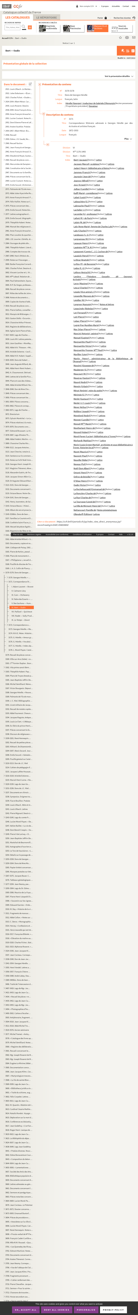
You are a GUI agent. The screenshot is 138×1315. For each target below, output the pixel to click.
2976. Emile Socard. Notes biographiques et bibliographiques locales (19, 210)
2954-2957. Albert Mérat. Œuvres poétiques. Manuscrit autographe (18, 130)
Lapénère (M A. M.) (83, 247)
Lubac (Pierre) (80, 321)
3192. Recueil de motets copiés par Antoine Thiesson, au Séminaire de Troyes (19, 709)
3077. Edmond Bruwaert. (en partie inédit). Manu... (19, 431)
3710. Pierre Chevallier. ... (19, 1284)
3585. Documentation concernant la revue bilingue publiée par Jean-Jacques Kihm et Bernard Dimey (18, 1067)
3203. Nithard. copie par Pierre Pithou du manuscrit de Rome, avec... (19, 746)
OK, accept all (26, 1309)
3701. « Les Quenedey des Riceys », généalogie (19, 1246)
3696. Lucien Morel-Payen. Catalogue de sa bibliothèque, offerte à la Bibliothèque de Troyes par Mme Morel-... (19, 1226)
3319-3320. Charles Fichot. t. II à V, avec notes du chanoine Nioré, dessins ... (19, 942)
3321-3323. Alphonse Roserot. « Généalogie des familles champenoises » (19, 946)
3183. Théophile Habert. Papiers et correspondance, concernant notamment (18, 671)
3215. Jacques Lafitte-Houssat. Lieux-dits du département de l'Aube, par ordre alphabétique (19, 771)
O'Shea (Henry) (81, 480)
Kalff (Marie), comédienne (86, 193)
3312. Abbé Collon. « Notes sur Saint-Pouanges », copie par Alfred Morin (19, 917)
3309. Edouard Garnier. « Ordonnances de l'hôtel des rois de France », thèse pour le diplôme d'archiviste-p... (19, 905)
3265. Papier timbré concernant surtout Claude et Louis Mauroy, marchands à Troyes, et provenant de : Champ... (19, 867)
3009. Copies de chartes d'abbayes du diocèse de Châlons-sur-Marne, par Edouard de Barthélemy (19, 301)
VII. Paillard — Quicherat (22, 611)
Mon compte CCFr (89, 6)
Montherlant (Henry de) (84, 428)
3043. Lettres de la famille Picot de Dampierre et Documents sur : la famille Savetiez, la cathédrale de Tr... (19, 376)
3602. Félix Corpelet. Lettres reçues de (18, 1096)
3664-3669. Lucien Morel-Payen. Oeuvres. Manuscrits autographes (18, 1201)
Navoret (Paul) (80, 455)
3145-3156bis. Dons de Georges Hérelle (18, 514)
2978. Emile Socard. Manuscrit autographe (19, 218)
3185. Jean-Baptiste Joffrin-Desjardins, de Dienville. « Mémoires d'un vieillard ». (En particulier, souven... (19, 680)
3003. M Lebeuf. (19, 276)
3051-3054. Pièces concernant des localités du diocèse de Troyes (18, 401)
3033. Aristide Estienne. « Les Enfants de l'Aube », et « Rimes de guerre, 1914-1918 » (19, 351)
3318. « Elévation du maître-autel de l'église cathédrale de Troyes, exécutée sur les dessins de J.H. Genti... (19, 938)
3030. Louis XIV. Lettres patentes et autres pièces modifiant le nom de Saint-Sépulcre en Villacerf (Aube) (19, 339)
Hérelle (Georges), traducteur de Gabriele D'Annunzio (90, 103)
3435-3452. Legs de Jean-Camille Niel (18, 1000)
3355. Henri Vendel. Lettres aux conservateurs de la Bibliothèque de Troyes (18, 967)
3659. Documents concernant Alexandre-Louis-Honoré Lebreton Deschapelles (19, 1180)
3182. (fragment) (18, 667)
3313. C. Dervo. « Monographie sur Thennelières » (19, 921)
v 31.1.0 (130, 534)
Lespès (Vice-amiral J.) (84, 291)
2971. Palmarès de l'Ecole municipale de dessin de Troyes (19, 189)
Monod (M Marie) (82, 423)
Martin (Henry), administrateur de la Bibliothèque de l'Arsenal (103, 360)
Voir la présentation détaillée (117, 76)
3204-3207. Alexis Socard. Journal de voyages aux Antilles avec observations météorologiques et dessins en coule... (19, 750)
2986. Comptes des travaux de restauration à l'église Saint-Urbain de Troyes (19, 251)
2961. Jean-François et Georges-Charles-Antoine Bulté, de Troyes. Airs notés (19, 147)
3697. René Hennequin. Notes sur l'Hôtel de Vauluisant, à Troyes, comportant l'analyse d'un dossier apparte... (19, 1230)
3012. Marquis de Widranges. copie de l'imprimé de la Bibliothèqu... (19, 314)
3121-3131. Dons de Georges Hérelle (18, 485)
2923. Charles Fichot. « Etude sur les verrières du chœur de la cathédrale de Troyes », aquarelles (19, 97)
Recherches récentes (124, 18)
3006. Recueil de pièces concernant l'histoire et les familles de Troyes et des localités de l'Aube (19, 289)
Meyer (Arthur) (80, 407)
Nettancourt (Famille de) (85, 510)
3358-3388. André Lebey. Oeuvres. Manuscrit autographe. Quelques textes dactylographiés (18, 975)
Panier (102, 18)
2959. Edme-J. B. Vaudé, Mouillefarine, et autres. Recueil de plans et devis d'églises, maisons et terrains (18, 139)
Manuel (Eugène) (81, 337)
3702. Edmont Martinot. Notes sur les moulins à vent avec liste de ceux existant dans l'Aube (19, 1251)
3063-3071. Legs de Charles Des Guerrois (18, 410)
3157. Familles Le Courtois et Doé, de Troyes (19, 518)
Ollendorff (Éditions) (83, 514)
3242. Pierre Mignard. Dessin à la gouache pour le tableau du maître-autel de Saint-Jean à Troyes (19, 813)
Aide (133, 6)
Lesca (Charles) (81, 287)
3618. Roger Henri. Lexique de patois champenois (19, 1130)
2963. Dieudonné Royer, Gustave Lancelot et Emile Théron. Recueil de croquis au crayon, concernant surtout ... (19, 155)
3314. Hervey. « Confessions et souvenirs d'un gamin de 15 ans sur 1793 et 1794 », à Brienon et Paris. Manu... (19, 925)
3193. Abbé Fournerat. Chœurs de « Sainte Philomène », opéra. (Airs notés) (19, 713)
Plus (126, 138)
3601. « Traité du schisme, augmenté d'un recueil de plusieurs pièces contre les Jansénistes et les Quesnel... (19, 1092)
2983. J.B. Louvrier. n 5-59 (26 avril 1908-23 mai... (19, 239)
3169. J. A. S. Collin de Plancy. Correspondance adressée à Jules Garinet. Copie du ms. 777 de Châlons (19, 568)
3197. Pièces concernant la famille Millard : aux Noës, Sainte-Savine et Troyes (19, 730)
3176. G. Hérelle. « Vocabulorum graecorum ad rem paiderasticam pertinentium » (20, 641)
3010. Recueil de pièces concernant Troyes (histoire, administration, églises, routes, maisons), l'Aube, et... (18, 305)
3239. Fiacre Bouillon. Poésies (17, 800)
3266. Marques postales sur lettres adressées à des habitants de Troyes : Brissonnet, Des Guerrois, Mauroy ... (19, 871)
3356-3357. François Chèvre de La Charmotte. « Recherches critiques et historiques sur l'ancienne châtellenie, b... (18, 971)
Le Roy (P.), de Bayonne (84, 264)
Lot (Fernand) (80, 312)
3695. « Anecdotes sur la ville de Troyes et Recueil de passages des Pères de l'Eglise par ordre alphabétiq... (19, 1221)
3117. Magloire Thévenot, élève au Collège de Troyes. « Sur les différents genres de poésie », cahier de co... (19, 468)
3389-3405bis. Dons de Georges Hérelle (18, 980)
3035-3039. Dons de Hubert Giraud (18, 360)
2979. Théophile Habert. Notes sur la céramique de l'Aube (19, 222)
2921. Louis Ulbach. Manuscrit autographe (19, 89)
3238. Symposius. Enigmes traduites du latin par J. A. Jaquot (19, 796)
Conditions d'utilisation (82, 534)
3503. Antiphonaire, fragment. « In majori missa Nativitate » (19, 1017)
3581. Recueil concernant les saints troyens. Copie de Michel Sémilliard (18, 1050)
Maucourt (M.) (80, 373)
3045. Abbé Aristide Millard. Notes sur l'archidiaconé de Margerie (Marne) (19, 385)
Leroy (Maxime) (81, 283)
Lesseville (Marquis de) (84, 296)
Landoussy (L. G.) (81, 234)
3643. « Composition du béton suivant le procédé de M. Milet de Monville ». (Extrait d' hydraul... (19, 1159)
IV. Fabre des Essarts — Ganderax (23, 599)
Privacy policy (113, 1310)
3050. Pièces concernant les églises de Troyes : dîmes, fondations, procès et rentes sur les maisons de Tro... (18, 397)
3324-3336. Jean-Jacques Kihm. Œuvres (18, 950)
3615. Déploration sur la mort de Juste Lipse (19, 1117)
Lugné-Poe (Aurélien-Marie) (86, 325)
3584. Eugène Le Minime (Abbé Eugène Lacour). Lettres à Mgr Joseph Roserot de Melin (19, 1063)
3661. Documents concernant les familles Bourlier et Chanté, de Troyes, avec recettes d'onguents (19, 1188)
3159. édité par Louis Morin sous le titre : (19, 526)
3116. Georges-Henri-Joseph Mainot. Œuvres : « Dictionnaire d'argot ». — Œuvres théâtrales (19, 464)
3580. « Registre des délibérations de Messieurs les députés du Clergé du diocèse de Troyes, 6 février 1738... (19, 1046)
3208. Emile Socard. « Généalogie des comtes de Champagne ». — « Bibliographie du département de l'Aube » (19, 755)
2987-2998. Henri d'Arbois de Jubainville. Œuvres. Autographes (18, 255)
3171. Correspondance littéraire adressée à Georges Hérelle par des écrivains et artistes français (19, 581)
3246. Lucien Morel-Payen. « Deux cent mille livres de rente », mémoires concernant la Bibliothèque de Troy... (19, 821)
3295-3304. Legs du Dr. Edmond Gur (18, 888)
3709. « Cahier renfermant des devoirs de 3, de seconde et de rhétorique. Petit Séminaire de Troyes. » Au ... (19, 1280)
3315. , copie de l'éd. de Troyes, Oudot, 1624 (19, 930)
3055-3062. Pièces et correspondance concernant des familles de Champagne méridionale (18, 406)
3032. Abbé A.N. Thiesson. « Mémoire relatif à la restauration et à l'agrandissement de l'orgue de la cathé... (19, 347)
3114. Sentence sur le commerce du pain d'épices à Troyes (19, 456)
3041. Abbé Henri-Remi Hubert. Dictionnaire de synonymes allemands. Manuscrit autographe (19, 368)
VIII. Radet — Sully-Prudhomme (23, 615)
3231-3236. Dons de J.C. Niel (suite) (18, 788)
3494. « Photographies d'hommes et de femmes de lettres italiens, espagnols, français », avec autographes (18, 1009)
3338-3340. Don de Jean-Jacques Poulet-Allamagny (18, 959)
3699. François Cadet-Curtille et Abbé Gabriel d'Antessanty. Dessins (19, 1238)
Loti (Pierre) (79, 316)
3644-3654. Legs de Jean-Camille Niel (18, 1163)
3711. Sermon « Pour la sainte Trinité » (19, 1288)
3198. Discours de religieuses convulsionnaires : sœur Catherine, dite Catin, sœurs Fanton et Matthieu (19, 734)
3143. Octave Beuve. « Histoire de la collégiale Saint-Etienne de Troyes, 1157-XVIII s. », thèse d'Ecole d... (18, 505)
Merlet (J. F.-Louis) (82, 403)
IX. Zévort (21, 620)
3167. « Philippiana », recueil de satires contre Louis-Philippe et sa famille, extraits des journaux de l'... (19, 560)
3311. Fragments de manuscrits (18, 913)
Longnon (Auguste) (82, 304)
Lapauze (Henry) (81, 243)
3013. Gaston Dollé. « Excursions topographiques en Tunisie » (19, 318)
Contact (126, 6)
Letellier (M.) (79, 300)
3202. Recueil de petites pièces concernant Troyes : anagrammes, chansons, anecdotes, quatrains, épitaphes (19, 742)
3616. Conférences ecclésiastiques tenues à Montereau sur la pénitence (19, 1121)
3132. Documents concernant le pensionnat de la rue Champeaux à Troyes (19, 489)
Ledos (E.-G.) (79, 268)
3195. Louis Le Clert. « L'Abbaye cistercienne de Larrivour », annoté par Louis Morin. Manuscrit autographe (19, 721)
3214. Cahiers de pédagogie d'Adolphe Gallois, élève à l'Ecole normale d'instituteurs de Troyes (19, 767)
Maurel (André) (80, 382)
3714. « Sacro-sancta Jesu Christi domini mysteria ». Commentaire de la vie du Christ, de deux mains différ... (18, 1301)
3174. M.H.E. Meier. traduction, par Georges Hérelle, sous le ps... (20, 633)
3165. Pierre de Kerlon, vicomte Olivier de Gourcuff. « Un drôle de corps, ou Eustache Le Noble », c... (19, 551)
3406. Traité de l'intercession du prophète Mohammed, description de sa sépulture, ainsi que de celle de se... (19, 984)
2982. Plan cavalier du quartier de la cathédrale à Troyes (19, 235)
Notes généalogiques (107, 510)
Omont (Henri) (80, 472)
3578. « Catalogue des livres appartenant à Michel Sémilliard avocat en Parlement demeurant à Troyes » (19, 1038)
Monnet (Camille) (82, 419)
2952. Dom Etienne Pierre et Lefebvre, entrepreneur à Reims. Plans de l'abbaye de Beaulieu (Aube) (19, 122)
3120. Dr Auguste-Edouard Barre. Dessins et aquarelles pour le (19, 481)
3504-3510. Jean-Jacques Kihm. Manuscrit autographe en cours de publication (18, 1021)
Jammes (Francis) (82, 172)
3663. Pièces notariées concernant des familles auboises (19, 1196)
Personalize (86, 1309)
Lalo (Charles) (80, 230)
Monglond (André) (82, 415)
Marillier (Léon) (81, 354)
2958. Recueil (10, 135)
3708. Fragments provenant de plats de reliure (18, 1276)
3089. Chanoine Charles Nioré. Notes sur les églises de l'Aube (18, 443)
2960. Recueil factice (13, 143)
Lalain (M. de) (80, 222)
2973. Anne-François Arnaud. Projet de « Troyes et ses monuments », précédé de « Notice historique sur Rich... (19, 197)
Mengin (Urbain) (81, 386)
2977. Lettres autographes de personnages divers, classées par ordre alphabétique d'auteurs (18, 214)
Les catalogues (17, 17)
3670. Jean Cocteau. (18, 1205)
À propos (105, 6)
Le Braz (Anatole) (81, 259)
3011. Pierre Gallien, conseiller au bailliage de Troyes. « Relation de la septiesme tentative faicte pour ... (19, 310)
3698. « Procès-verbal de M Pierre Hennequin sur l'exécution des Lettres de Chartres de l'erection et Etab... (19, 1234)
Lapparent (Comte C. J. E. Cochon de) (91, 251)
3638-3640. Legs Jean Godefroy (18, 1146)
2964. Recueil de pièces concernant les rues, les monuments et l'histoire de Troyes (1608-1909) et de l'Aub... (18, 160)
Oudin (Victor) (80, 485)
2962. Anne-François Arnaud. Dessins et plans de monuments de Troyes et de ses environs (19, 151)
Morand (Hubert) (81, 432)
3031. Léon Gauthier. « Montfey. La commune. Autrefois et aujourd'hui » (19, 343)
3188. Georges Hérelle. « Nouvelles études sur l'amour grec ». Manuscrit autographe (19, 692)
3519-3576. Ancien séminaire (17, 1030)
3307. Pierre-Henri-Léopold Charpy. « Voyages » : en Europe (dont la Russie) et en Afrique (19, 896)
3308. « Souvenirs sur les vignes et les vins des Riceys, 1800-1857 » (19, 900)
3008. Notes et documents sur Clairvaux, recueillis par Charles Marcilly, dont (18, 297)
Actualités (116, 6)
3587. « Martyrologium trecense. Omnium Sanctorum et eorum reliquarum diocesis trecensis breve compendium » (19, 1076)
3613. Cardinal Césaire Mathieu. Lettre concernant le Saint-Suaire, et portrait (19, 1109)
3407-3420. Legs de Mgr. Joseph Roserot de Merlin (18, 988)
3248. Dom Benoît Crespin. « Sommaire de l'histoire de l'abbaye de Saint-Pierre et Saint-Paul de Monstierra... (19, 830)
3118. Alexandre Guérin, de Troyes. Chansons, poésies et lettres (19, 472)
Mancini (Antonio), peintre (86, 333)
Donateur (93, 106)
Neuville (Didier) (81, 460)
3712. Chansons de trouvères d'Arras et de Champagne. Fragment (18, 1292)
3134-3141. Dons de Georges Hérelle (18, 497)
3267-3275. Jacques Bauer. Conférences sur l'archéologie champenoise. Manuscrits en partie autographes (18, 875)
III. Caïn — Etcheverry (20, 595)
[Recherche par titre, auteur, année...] (12, 27)
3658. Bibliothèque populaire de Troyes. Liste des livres (19, 1176)
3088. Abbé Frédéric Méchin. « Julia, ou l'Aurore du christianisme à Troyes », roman (19, 439)
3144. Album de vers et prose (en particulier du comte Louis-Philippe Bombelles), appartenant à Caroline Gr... (19, 510)
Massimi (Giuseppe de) (84, 365)
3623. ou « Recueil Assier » (18, 1138)
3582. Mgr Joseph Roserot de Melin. (19, 1055)
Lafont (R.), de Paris (83, 218)
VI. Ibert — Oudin (19, 607)
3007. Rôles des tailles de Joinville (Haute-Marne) (19, 293)
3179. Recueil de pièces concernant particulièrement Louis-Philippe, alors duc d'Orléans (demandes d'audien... (19, 655)
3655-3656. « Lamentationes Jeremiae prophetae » (18, 1167)
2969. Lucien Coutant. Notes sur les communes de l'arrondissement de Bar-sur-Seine (19, 180)
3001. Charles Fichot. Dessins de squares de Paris (19, 268)
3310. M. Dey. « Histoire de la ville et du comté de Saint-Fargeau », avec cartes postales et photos (19, 909)
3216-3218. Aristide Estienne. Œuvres (18, 775)
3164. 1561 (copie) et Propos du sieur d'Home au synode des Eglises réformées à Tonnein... (19, 547)
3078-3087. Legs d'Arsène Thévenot (18, 435)
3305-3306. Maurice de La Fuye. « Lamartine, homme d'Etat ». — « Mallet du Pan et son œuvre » (19, 892)
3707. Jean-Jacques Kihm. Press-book (19, 1271)
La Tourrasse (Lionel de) (85, 501)
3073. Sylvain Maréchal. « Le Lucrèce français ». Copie (19, 418)
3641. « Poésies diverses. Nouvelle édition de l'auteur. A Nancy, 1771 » (19, 1151)
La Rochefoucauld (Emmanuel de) (89, 489)
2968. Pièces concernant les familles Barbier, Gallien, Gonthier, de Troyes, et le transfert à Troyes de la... (19, 176)
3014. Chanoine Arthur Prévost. (19, 322)
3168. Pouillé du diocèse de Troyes (19, 564)
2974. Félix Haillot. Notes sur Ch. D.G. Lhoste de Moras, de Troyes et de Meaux (19, 201)
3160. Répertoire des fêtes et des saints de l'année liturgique (19, 531)
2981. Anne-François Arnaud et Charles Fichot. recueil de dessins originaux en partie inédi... (19, 230)
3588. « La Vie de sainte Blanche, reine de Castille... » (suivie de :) (18, 1080)
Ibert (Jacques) (81, 159)
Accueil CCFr (7, 38)
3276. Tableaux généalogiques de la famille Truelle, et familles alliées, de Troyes (19, 880)
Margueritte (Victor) (83, 346)
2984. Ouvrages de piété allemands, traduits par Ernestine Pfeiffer (18, 243)
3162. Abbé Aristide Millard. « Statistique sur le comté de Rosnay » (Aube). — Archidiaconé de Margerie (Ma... (19, 539)
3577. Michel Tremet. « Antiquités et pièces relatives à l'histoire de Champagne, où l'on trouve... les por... (18, 1034)
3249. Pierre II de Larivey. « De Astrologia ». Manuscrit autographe (18, 834)
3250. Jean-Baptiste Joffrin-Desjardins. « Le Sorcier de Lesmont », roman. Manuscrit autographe (19, 838)
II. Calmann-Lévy (19, 590)
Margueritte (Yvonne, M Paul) (88, 350)
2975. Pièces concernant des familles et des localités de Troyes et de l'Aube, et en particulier (18, 205)
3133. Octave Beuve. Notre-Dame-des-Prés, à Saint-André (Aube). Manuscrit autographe (19, 493)
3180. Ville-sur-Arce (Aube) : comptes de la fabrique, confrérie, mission (19, 659)
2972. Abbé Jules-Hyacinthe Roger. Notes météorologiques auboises (19, 193)
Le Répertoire (46, 17)
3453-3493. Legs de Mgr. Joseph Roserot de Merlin (18, 1005)
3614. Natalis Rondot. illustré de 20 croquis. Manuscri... (19, 1113)
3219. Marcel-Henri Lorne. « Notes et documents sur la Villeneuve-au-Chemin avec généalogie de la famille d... (19, 780)
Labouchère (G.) (81, 201)
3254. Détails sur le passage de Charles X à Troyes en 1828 (19, 855)
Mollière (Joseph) (81, 411)
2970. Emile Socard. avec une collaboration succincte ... (19, 185)
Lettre (99, 159)
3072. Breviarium (12, 414)
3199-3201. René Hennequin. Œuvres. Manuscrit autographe (18, 738)
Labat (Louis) (80, 197)
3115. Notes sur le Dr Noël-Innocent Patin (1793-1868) (19, 460)
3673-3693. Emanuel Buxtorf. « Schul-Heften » (18, 1213)
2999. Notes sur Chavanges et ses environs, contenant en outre (18, 260)
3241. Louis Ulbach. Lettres (16, 809)
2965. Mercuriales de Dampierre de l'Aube (19, 164)
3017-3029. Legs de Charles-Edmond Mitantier (18, 335)
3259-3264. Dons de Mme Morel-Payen (18, 863)
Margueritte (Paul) (82, 341)
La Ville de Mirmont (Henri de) (87, 505)
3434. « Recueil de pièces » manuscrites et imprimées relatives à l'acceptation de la (18, 996)
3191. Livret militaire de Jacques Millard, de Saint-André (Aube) (19, 705)
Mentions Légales (34, 534)
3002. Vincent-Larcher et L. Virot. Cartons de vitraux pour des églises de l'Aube (19, 272)
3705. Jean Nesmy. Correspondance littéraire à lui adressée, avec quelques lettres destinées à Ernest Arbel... (18, 1263)
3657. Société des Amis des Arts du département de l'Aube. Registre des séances (19, 1171)
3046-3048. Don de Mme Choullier (18, 389)
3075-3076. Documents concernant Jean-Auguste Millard (18, 426)
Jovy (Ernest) (80, 184)
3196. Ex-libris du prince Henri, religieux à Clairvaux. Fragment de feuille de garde (19, 725)
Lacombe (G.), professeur (85, 214)
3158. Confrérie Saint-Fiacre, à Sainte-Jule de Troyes (19, 522)
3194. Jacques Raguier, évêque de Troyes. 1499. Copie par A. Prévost (19, 717)
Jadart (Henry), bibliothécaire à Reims (91, 168)
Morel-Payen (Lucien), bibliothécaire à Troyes (94, 436)
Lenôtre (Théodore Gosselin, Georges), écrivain (103, 278)
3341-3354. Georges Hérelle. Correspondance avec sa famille (18, 963)
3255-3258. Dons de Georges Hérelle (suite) (18, 859)
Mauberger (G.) (80, 369)
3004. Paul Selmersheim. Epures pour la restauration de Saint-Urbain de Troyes (19, 280)
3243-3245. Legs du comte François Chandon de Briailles (18, 817)
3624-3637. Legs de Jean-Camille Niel (18, 1142)
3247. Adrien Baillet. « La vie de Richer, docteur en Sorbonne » (19, 825)
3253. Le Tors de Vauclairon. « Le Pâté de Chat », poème (19, 850)
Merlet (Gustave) (81, 398)
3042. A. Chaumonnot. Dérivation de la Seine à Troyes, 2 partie (19, 372)
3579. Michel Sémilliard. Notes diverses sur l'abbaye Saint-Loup (19, 1042)
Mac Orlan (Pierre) (82, 329)
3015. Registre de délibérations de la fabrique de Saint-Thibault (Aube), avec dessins (19, 326)
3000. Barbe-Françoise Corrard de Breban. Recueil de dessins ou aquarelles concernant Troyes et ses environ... (19, 264)
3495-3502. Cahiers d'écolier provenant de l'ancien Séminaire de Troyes (18, 1013)
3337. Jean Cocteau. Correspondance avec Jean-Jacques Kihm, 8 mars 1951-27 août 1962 (19, 955)
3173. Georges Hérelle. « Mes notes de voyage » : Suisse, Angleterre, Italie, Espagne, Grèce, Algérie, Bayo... (20, 629)
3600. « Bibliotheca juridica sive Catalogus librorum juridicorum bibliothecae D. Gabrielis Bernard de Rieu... (19, 1088)
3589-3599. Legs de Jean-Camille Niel (18, 1084)
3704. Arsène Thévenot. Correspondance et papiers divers (19, 1259)
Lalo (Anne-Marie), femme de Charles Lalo (93, 226)
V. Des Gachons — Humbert (23, 603)
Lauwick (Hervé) (81, 255)
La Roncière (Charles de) (85, 493)
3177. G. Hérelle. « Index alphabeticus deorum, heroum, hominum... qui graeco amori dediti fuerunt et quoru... (20, 645)
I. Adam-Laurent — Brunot (22, 586)
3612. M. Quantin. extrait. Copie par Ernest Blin (19, 1105)
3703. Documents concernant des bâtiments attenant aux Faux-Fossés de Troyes (19, 1255)
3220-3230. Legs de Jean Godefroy (18, 784)
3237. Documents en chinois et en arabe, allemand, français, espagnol (18, 792)
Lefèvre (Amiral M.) (82, 272)
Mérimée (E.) (79, 394)
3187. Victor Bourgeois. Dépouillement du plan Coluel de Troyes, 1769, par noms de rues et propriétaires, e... (19, 688)
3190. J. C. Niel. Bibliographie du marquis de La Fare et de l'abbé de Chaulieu (19, 700)
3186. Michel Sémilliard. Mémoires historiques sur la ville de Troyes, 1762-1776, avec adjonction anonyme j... (19, 684)
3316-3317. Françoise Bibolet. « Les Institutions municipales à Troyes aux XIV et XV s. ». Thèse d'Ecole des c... (19, 934)
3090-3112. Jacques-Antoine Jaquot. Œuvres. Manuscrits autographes (18, 447)
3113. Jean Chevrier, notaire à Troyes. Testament (19, 451)
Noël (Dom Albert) (82, 468)
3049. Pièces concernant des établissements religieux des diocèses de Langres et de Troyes (18, 393)
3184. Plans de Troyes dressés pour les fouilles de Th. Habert (19, 675)
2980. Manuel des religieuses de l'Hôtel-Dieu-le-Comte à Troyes (19, 226)
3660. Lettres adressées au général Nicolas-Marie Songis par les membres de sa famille (19, 1184)
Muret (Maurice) (81, 451)
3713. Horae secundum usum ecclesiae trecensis (18, 1296)
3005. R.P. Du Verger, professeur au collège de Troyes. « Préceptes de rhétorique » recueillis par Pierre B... (19, 285)
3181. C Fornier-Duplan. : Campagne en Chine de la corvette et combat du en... (19, 663)
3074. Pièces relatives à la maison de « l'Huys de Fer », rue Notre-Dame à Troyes (19, 422)
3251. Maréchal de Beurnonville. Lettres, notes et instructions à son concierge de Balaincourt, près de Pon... (19, 842)
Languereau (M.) (81, 239)
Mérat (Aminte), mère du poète (88, 390)
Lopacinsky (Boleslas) (84, 308)
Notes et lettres (107, 304)
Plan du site (18, 534)
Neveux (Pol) (79, 464)
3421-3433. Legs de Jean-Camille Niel (18, 992)
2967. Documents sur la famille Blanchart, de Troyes (19, 172)
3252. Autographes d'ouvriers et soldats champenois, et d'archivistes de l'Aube (19, 846)
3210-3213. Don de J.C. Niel (16, 763)
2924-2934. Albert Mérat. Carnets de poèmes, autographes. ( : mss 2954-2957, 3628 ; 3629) (18, 101)
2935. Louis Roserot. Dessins (17, 105)
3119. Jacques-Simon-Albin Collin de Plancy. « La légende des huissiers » (19, 476)
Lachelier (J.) (80, 209)
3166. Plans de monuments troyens (18, 556)
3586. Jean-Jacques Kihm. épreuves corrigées (19, 1071)
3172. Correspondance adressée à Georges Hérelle (19, 625)
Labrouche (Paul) (82, 205)
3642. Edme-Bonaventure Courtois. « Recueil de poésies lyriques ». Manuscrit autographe (19, 1155)
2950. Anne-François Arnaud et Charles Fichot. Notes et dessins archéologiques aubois (19, 114)
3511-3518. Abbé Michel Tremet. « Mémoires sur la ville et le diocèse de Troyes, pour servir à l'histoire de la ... (18, 1025)
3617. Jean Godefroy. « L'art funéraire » (19, 1126)
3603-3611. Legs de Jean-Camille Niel (18, 1101)
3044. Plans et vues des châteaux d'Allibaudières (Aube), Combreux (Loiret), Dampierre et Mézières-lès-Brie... (19, 380)
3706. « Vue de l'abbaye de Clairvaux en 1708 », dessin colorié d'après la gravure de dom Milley (19, 1267)
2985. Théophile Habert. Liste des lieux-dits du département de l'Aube (19, 247)
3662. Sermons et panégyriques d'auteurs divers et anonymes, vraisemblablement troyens (19, 1192)
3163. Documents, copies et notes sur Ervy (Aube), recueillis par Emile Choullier (19, 543)
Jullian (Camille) (81, 189)
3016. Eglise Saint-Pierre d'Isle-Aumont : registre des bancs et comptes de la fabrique (19, 330)
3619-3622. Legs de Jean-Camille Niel (18, 1134)
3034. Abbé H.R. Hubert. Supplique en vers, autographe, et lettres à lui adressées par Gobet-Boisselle (19, 355)
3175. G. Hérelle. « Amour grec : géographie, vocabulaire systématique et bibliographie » (20, 637)
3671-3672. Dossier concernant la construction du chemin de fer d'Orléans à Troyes (18, 1209)
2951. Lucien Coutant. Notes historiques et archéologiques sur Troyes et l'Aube (19, 118)
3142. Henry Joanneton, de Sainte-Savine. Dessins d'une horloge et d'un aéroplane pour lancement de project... (19, 501)
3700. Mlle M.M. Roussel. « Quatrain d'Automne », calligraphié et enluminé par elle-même (19, 1242)
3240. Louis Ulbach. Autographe (19, 805)
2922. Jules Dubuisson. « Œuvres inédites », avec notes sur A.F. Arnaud (19, 93)
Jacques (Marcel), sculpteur (86, 164)
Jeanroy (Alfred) (81, 180)
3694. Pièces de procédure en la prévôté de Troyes (18, 1217)
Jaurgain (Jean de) (82, 176)
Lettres (111, 164)
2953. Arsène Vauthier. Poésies (17, 126)
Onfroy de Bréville (82, 476)
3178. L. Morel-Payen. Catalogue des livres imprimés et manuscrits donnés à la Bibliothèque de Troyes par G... (20, 650)
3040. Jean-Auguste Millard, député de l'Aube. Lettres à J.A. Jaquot (19, 364)
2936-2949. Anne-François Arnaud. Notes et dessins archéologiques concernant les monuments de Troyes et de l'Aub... (19, 110)
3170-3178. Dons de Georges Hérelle (18, 572)
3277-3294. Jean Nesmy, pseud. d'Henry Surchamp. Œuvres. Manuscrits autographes (18, 884)
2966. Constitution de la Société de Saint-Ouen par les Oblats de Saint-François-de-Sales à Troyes (19, 168)
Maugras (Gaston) (82, 378)
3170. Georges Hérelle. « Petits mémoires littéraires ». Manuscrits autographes (19, 577)
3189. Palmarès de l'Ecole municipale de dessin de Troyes (19, 696)
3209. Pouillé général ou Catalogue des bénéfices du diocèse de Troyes (19, 759)
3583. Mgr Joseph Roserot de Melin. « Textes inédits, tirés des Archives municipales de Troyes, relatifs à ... (19, 1059)
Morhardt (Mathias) (83, 440)
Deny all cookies (56, 1309)
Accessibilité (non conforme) (57, 534)
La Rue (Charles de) (83, 497)
